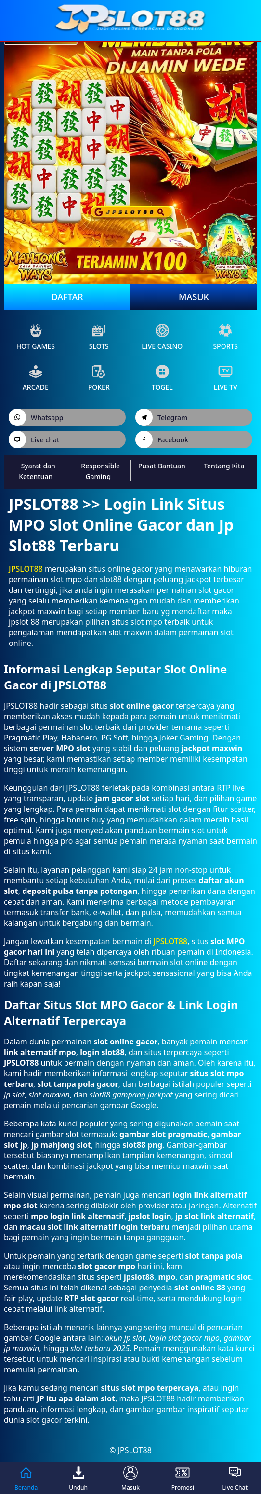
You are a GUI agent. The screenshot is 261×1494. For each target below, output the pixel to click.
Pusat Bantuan (161, 465)
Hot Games (35, 337)
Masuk (194, 296)
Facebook (161, 439)
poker (99, 378)
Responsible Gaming (100, 471)
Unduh (78, 1478)
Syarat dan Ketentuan (37, 471)
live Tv (225, 378)
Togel (162, 378)
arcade (36, 378)
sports (225, 337)
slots (99, 337)
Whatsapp (36, 417)
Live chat (34, 439)
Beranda (26, 1478)
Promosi (182, 1478)
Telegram (161, 417)
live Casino (162, 337)
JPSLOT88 (26, 568)
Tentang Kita (224, 465)
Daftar (67, 296)
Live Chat (235, 1478)
